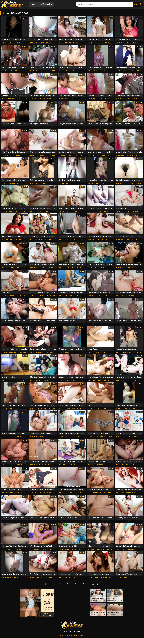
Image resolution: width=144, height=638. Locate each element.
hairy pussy (52, 267)
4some (61, 436)
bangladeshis (63, 183)
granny (10, 70)
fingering (33, 42)
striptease (107, 42)
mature (17, 70)
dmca (83, 635)
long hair (135, 211)
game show (9, 521)
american (5, 155)
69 (31, 521)
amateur (33, 98)
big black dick (13, 352)
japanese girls (11, 98)
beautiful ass (10, 267)
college (39, 127)
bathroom (5, 324)
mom (96, 436)
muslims (139, 70)
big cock (52, 239)
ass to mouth (20, 239)
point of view (21, 183)
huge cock (23, 408)
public (68, 127)
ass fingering (120, 239)
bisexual (126, 98)
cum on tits (91, 42)
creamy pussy (78, 155)
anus (10, 211)
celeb (68, 380)
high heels (23, 380)
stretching (33, 436)
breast (61, 42)
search (136, 4)
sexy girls (97, 324)
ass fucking (95, 183)
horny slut (129, 155)
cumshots (49, 577)
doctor (61, 127)
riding (109, 183)
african (4, 352)
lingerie (126, 211)
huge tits (109, 549)
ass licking (130, 239)
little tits (48, 211)
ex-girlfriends (92, 70)
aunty (32, 127)
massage (12, 183)
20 (83, 584)
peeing (25, 98)
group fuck (105, 239)
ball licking (43, 239)
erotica (90, 127)
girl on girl (18, 42)
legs (31, 408)
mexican (18, 155)
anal (32, 295)
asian (3, 42)
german (90, 436)
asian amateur (48, 98)
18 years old (62, 155)
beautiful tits (120, 70)
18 (67, 584)
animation (119, 127)
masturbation (34, 70)
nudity (107, 98)
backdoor (33, 239)
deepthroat (106, 352)
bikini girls (107, 380)
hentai (105, 295)
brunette (133, 127)
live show (119, 42)
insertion (72, 577)
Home (33, 4)
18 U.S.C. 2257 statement (68, 635)
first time (68, 42)
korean (41, 42)
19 (75, 584)
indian (24, 211)
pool (67, 70)
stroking (47, 408)
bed (137, 239)
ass (3, 127)
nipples (48, 42)
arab (96, 267)
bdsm (126, 127)
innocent (62, 492)
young (54, 155)
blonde (9, 42)
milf (138, 324)
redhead (70, 492)
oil (20, 98)
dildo (73, 239)
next (92, 584)
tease (134, 42)
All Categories (46, 4)
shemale (44, 70)
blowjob (96, 239)
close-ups (15, 380)
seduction (128, 42)
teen (77, 98)
